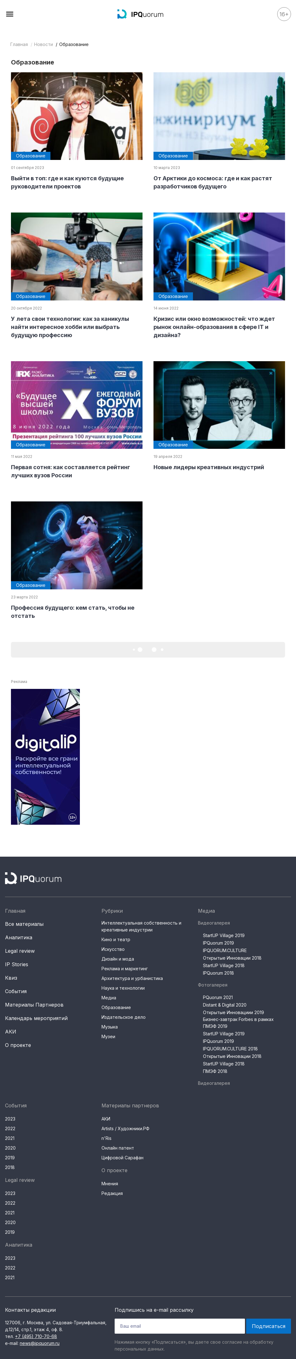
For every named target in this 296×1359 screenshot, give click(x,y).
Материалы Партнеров (34, 1005)
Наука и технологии (123, 988)
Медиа (108, 997)
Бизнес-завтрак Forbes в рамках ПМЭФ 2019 (238, 1023)
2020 (10, 1148)
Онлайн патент (117, 1148)
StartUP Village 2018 (224, 965)
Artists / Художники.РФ (125, 1128)
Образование (116, 1007)
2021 (9, 1138)
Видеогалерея (214, 923)
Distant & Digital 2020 (225, 1005)
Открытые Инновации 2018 (232, 958)
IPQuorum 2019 (218, 943)
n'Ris (106, 1138)
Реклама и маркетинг (124, 968)
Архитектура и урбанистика (132, 978)
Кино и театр (115, 939)
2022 (10, 1128)
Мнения (109, 1183)
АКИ (10, 1031)
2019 (10, 1157)
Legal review (20, 951)
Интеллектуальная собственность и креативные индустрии (141, 926)
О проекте (18, 1045)
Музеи (108, 1036)
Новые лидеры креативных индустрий (208, 467)
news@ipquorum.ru (40, 1343)
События (16, 991)
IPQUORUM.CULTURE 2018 (230, 1048)
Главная (19, 44)
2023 (10, 1118)
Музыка (109, 1026)
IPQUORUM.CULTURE (225, 950)
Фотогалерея (212, 984)
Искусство (113, 949)
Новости (43, 44)
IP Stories (16, 964)
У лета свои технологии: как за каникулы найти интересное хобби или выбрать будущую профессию (70, 326)
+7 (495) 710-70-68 (36, 1336)
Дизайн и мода (117, 959)
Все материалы (24, 924)
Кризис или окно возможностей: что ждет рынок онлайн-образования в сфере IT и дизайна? (214, 326)
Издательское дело (123, 1017)
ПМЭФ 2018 (215, 1071)
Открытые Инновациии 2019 (233, 1012)
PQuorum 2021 (218, 997)
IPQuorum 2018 (218, 973)
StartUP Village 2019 (224, 935)
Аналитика (18, 937)
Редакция (112, 1193)
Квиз (11, 978)
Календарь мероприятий (36, 1018)
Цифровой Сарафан (122, 1157)
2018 (10, 1167)
